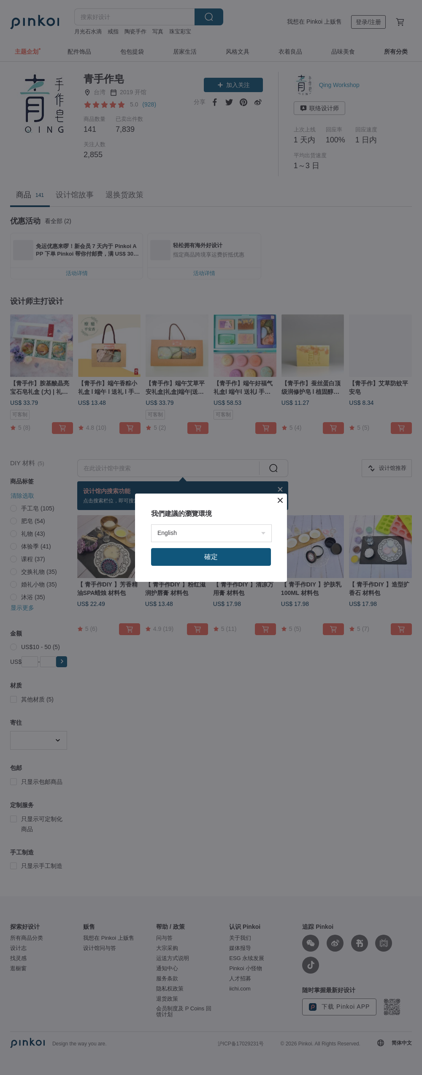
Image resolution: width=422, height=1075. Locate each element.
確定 (211, 645)
